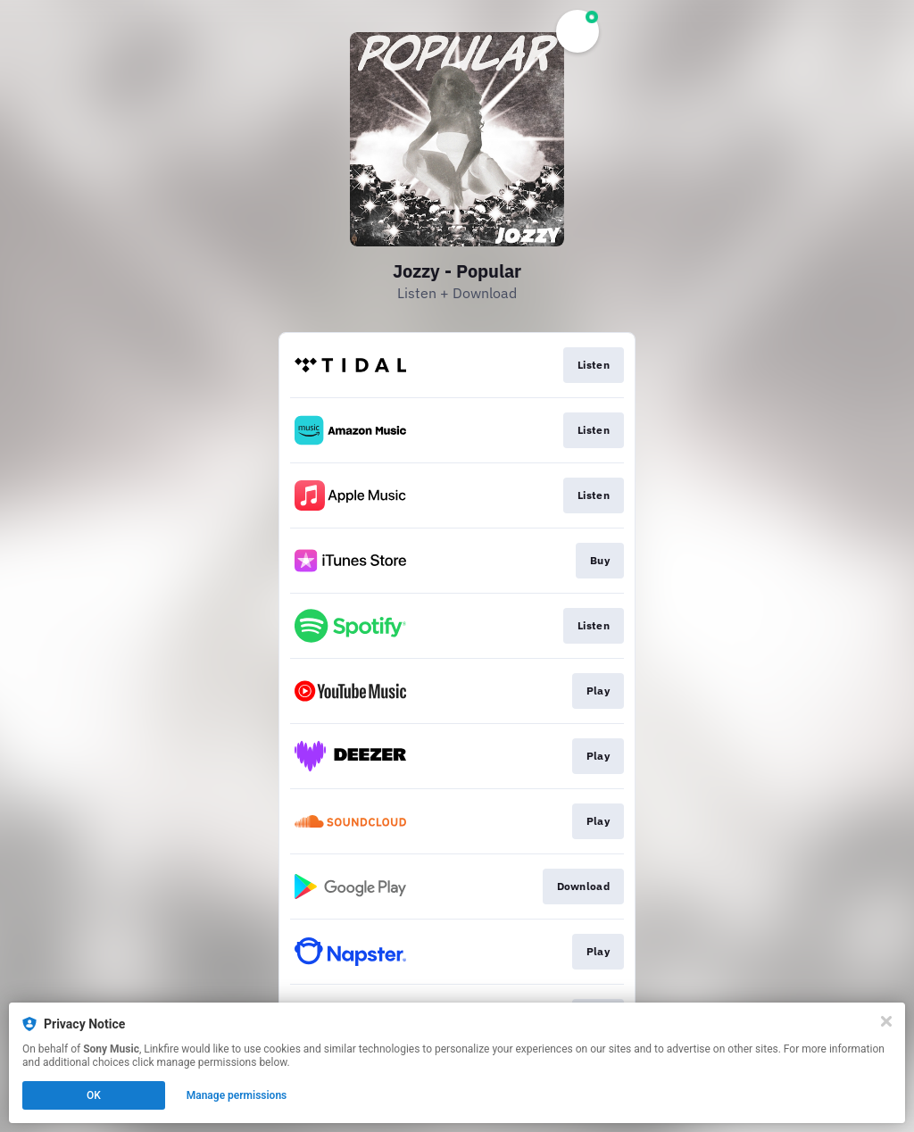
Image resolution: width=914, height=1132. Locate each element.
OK (94, 1095)
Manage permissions (237, 1095)
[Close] (886, 1021)
